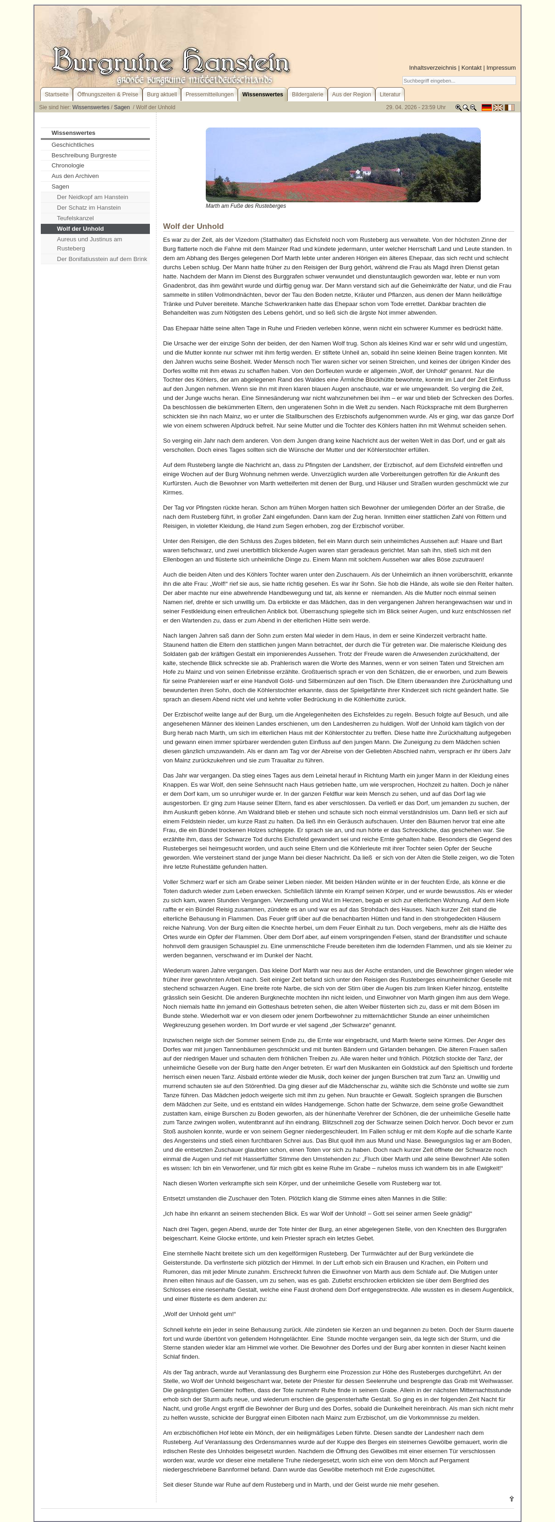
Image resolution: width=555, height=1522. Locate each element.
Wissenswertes (91, 107)
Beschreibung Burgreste (83, 155)
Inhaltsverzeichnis (432, 67)
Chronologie (67, 165)
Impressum (501, 67)
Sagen (123, 107)
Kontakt (472, 67)
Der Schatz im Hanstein (89, 207)
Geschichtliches (72, 144)
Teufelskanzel (75, 218)
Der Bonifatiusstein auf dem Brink (102, 259)
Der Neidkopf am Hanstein (92, 197)
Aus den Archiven (75, 175)
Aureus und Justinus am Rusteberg (89, 244)
